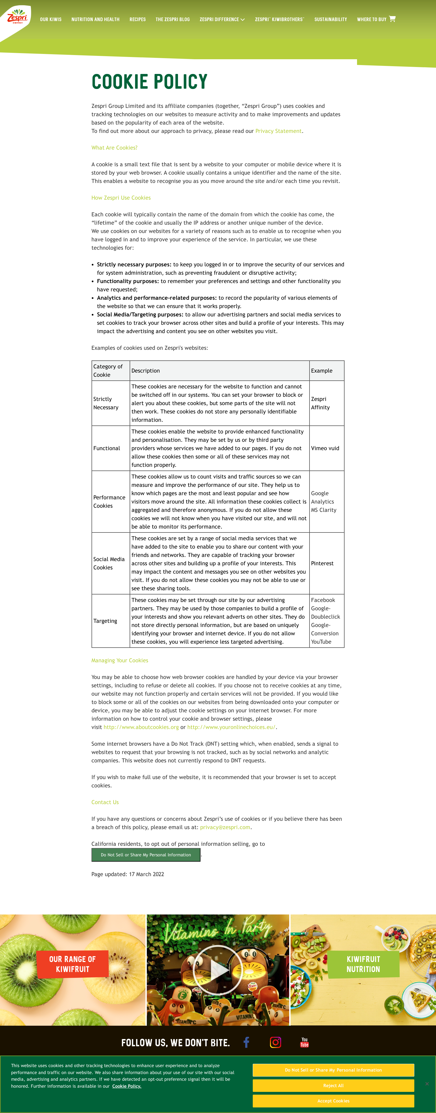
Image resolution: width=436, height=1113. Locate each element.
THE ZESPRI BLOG (173, 19)
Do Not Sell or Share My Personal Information (146, 854)
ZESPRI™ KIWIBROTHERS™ (279, 19)
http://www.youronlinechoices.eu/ (231, 727)
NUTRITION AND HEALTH (95, 19)
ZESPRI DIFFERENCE (219, 19)
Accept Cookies (334, 1104)
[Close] (427, 1086)
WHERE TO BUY (376, 19)
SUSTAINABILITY (330, 19)
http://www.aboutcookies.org (141, 727)
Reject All (333, 1088)
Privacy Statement (279, 131)
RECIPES (138, 19)
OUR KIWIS (50, 19)
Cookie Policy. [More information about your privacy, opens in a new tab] (127, 1089)
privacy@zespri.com (225, 827)
